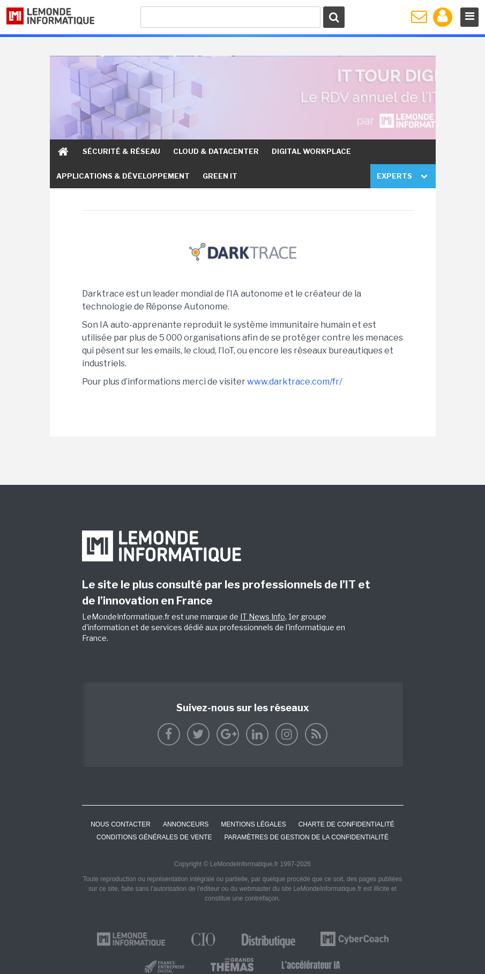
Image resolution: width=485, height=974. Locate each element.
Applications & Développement (123, 176)
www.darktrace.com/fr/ (294, 382)
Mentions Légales (253, 824)
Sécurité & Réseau (121, 151)
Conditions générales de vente (154, 837)
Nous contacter (121, 824)
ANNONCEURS (185, 824)
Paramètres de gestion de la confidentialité (306, 837)
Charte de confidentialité (346, 824)
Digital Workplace (311, 151)
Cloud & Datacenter (216, 151)
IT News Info (262, 616)
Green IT (220, 176)
